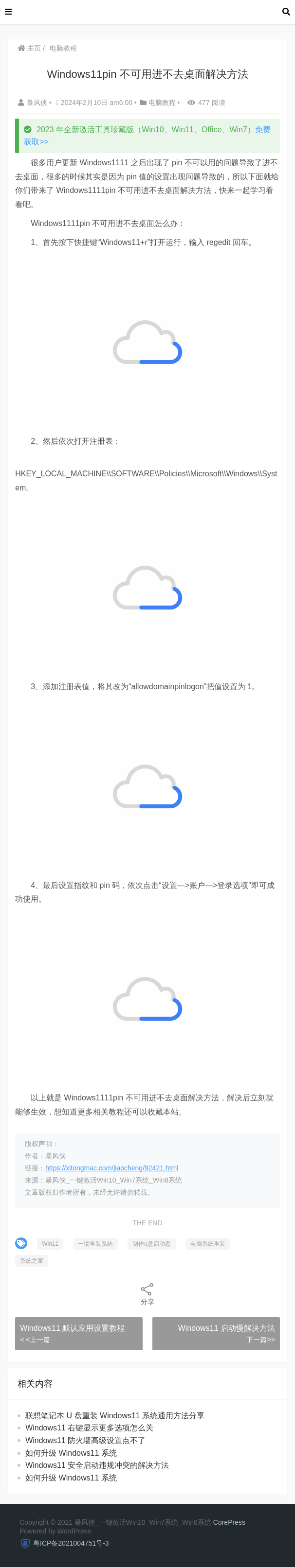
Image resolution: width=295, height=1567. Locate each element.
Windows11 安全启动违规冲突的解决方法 (97, 1465)
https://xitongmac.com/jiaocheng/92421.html (111, 1168)
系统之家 (31, 1260)
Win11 (50, 1243)
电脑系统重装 (207, 1243)
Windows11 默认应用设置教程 (72, 1328)
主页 (29, 48)
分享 (147, 1294)
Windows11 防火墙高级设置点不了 (85, 1440)
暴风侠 (33, 102)
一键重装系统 (95, 1243)
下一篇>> (260, 1339)
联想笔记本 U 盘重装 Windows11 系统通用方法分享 (114, 1415)
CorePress (229, 1522)
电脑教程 (63, 48)
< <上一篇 (35, 1339)
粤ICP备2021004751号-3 (71, 1543)
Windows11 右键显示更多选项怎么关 (89, 1428)
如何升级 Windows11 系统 (71, 1453)
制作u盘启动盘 (151, 1243)
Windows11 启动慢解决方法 (226, 1328)
